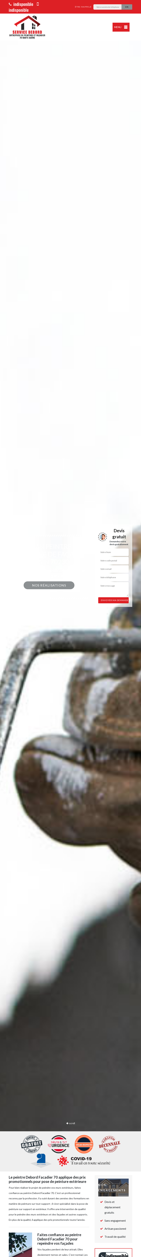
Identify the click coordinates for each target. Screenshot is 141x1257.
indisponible (21, 4)
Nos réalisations (49, 585)
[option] (70, 628)
